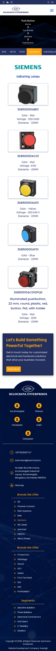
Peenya (39, 408)
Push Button (34, 51)
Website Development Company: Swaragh (28, 648)
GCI (17, 568)
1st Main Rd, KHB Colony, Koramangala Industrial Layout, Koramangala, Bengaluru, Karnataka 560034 (28, 472)
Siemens (20, 520)
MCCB (13, 51)
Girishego (20, 559)
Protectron (21, 554)
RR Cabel (20, 524)
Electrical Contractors (27, 616)
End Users (21, 621)
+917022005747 (20, 452)
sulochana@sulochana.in (25, 460)
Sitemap (17, 485)
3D (17, 501)
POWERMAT (22, 591)
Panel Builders (23, 612)
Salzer (19, 573)
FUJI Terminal (23, 577)
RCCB (22, 51)
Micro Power (22, 538)
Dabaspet (28, 435)
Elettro (19, 533)
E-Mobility (21, 626)
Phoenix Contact (24, 506)
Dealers (20, 630)
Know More (13, 369)
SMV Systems (22, 510)
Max (18, 515)
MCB (4, 51)
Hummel (20, 529)
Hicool (19, 563)
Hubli (39, 422)
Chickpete (17, 422)
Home (28, 24)
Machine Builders (24, 607)
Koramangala (17, 408)
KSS (17, 586)
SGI (17, 582)
